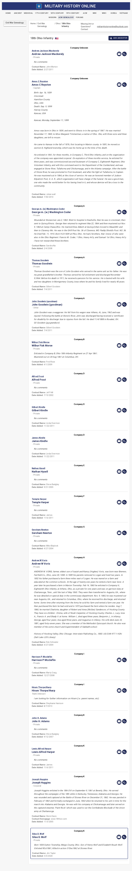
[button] (65, 50)
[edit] (124, 54)
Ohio (58, 23)
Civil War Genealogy (42, 24)
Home (33, 23)
